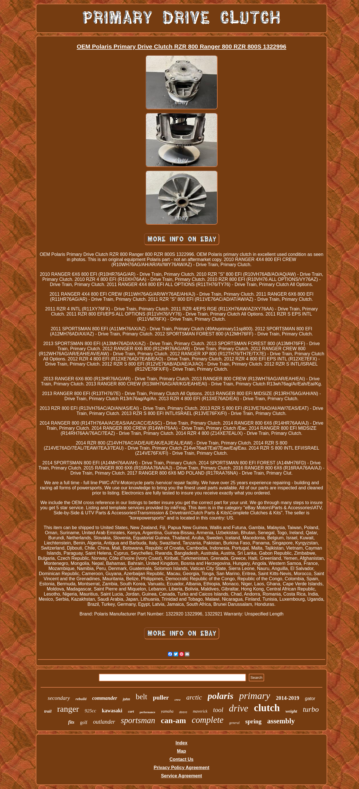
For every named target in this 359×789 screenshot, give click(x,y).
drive (238, 708)
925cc (90, 710)
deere (183, 712)
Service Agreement (181, 775)
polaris (220, 696)
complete (208, 720)
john (126, 699)
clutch (267, 707)
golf (83, 722)
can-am (173, 720)
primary (254, 695)
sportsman (138, 720)
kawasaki (112, 710)
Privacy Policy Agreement (181, 767)
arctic (194, 697)
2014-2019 (287, 698)
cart (131, 711)
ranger (68, 708)
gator (310, 698)
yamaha (167, 711)
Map (181, 751)
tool (218, 709)
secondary (59, 698)
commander (104, 698)
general (234, 723)
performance (147, 712)
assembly (281, 721)
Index (181, 742)
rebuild (81, 699)
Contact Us (181, 759)
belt (141, 696)
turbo (311, 709)
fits (71, 722)
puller (161, 697)
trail (48, 711)
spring (253, 721)
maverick (200, 711)
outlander (104, 722)
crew (177, 699)
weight (291, 711)
